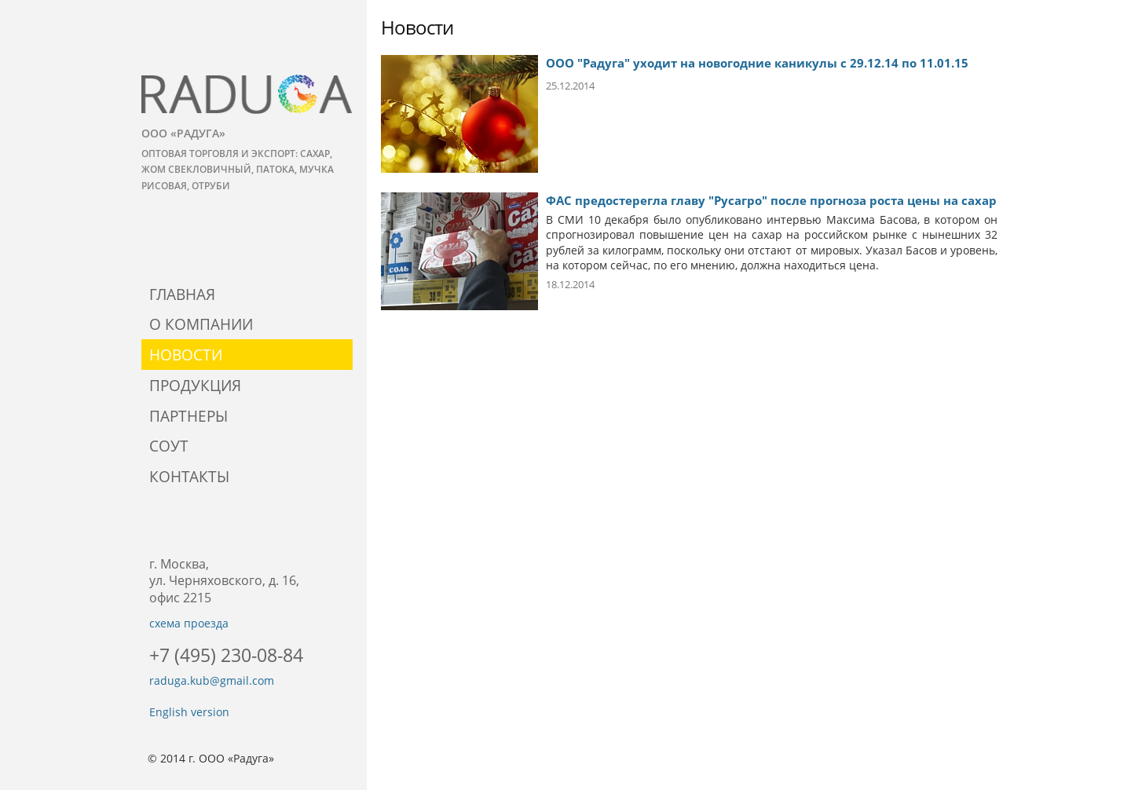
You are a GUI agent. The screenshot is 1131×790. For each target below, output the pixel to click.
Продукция (195, 385)
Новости (185, 354)
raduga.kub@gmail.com (211, 680)
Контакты (189, 476)
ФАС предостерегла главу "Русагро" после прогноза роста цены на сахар (771, 200)
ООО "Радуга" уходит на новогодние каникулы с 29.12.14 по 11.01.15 (757, 63)
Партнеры (188, 416)
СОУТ (168, 445)
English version (189, 711)
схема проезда (189, 623)
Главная (182, 294)
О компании (201, 324)
